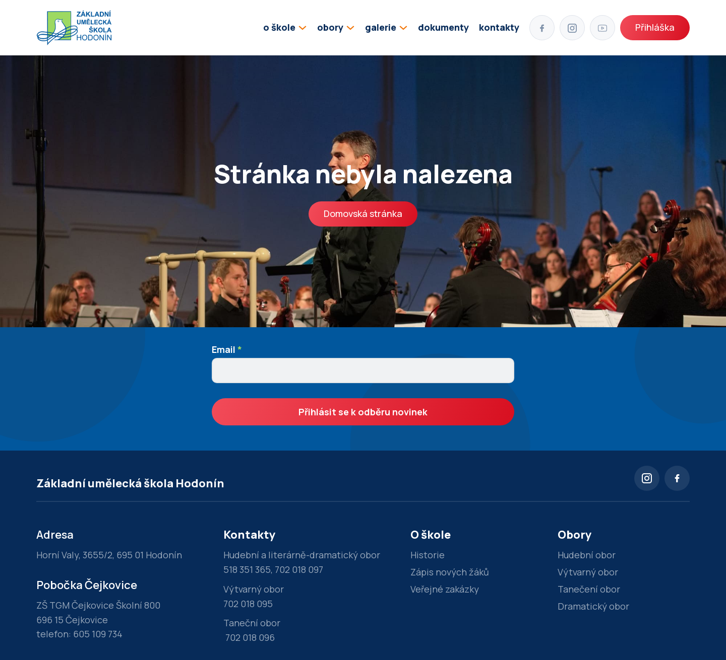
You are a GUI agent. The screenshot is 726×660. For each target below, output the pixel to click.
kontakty (499, 27)
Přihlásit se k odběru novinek (363, 412)
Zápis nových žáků (449, 572)
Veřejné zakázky (444, 589)
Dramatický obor (593, 606)
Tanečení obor (589, 589)
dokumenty (443, 27)
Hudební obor (587, 555)
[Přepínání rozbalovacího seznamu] (302, 27)
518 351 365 (247, 569)
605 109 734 (98, 634)
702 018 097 (299, 569)
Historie (427, 555)
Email (227, 349)
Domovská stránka (363, 213)
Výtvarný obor (588, 572)
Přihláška (655, 27)
